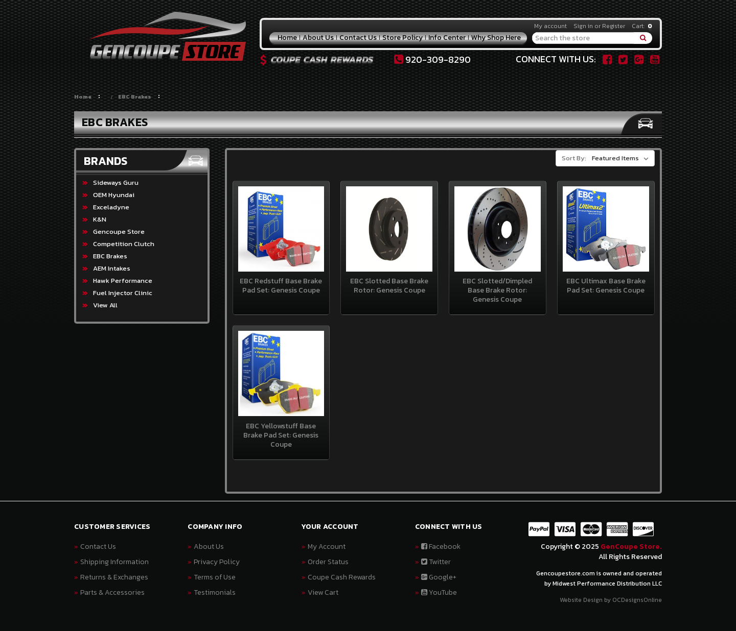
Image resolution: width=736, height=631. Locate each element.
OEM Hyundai (113, 195)
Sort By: (574, 158)
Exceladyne (111, 207)
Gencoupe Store (119, 231)
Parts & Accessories (112, 592)
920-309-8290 (432, 59)
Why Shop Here (496, 37)
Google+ (438, 577)
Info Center (447, 37)
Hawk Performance (122, 280)
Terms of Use (215, 577)
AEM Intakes (111, 268)
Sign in (583, 26)
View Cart (323, 592)
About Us (318, 37)
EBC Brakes (134, 96)
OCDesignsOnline (637, 599)
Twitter (436, 561)
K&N (99, 219)
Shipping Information (114, 561)
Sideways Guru (116, 182)
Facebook (441, 546)
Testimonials (215, 592)
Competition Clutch (123, 244)
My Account (327, 546)
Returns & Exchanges (114, 577)
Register (613, 26)
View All (105, 305)
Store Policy (402, 37)
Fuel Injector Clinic (122, 293)
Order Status (328, 561)
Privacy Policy (217, 561)
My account (550, 26)
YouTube (439, 592)
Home (287, 37)
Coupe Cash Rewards (342, 577)
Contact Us (358, 37)
